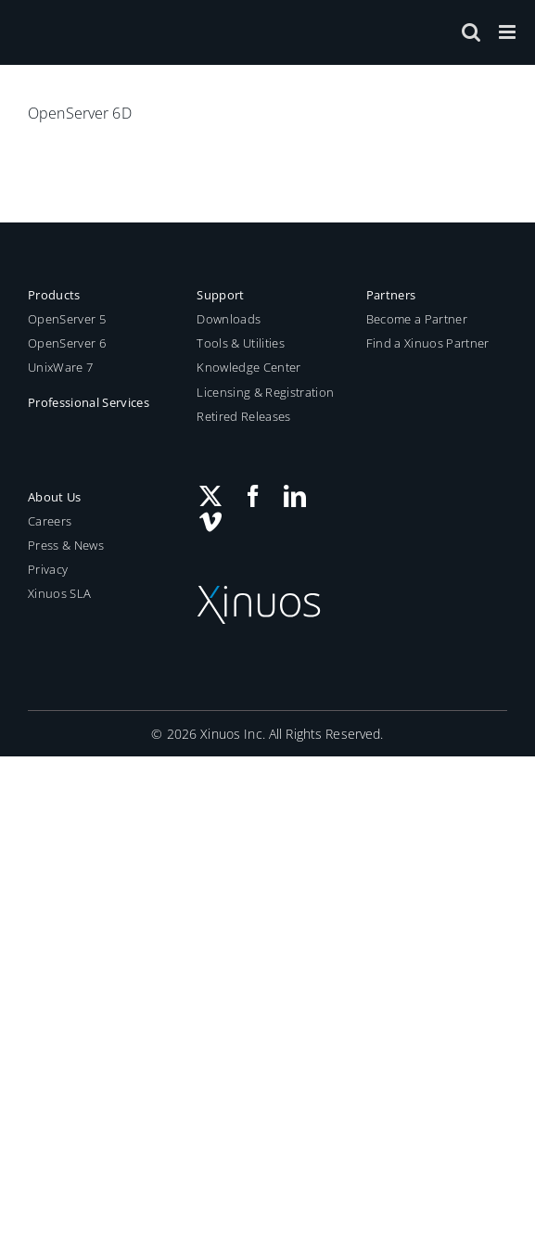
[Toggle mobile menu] (508, 32)
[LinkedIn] (295, 496)
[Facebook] (253, 496)
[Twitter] (210, 496)
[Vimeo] (210, 522)
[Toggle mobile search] (471, 32)
